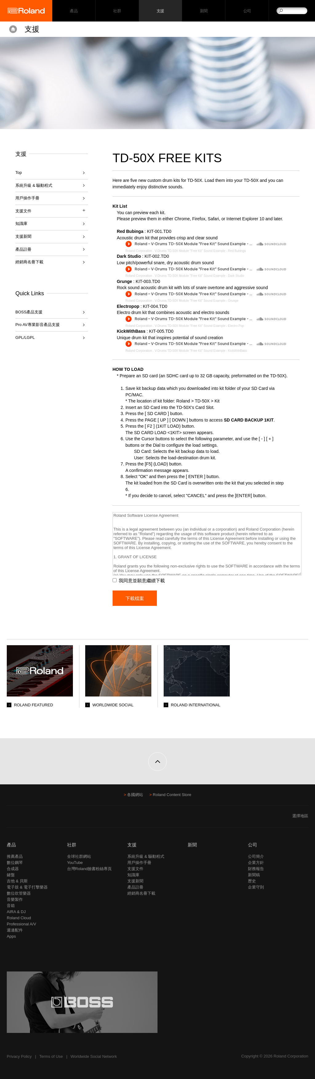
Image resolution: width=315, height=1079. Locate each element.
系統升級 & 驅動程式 (33, 185)
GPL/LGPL (25, 337)
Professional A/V (21, 924)
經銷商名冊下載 (29, 262)
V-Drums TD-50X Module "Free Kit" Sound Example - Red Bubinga (200, 251)
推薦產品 (15, 856)
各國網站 (135, 794)
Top (18, 172)
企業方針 (256, 862)
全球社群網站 (79, 856)
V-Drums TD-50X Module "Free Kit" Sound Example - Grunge (196, 300)
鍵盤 (11, 875)
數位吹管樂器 (19, 893)
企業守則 (256, 887)
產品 (11, 844)
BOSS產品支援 (28, 312)
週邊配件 (15, 930)
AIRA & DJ (16, 911)
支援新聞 (23, 236)
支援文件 (135, 868)
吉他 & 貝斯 (17, 881)
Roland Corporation (139, 251)
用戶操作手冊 (27, 198)
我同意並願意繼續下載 (142, 580)
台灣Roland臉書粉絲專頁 (89, 868)
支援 (160, 11)
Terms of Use (51, 1056)
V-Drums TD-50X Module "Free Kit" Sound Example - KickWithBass (201, 350)
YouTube (75, 862)
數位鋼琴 (15, 862)
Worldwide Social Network (93, 1056)
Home (13, 29)
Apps (11, 936)
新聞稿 (254, 875)
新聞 (204, 11)
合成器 (13, 868)
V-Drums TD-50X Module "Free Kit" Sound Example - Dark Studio (199, 275)
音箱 (11, 905)
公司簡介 (256, 856)
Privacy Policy (19, 1056)
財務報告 (256, 868)
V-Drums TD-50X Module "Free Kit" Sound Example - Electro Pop (199, 326)
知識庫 (21, 223)
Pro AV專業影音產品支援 (37, 324)
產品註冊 (23, 249)
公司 (247, 11)
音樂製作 (15, 899)
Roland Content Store (172, 794)
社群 (117, 11)
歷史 (252, 881)
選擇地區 (300, 816)
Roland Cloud (19, 918)
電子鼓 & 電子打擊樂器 (27, 887)
